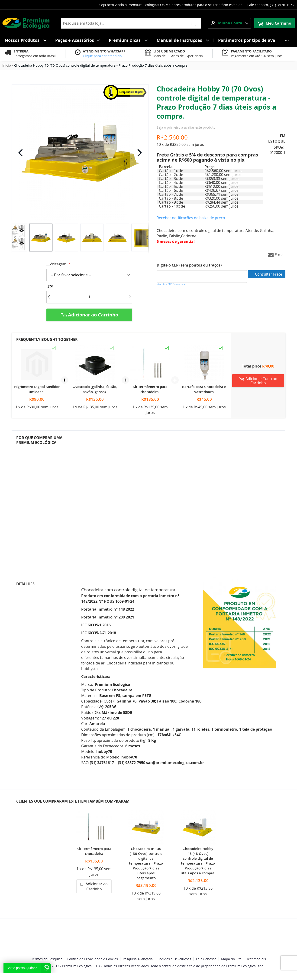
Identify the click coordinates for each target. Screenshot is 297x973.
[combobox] (131, 23)
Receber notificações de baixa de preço (191, 217)
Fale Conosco (206, 959)
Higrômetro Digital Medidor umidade (37, 389)
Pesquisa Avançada (138, 959)
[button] (229, 23)
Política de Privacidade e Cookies (92, 959)
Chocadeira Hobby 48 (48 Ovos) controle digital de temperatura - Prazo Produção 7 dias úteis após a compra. (198, 860)
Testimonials (256, 959)
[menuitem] (25, 40)
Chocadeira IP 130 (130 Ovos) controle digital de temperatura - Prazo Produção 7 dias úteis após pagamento (146, 863)
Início (6, 65)
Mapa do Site (231, 959)
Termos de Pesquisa (46, 959)
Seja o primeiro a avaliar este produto (186, 127)
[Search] (193, 23)
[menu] (148, 40)
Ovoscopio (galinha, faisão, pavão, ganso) (95, 389)
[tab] (46, 503)
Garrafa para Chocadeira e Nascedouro (204, 389)
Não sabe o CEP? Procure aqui (171, 284)
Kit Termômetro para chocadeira (150, 389)
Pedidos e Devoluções (174, 959)
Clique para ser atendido (102, 56)
